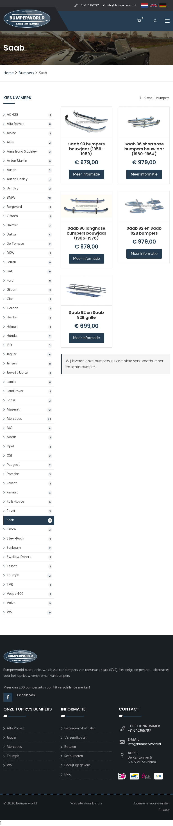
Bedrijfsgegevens (77, 765)
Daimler (29, 225)
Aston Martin (29, 161)
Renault (29, 492)
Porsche (29, 474)
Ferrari (29, 262)
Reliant (29, 483)
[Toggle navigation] (167, 21)
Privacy (164, 810)
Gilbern (29, 290)
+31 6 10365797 (86, 5)
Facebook (26, 695)
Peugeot (29, 465)
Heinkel (29, 317)
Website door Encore (86, 803)
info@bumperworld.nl (119, 5)
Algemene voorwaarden (151, 803)
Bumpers (26, 73)
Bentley (29, 188)
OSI (29, 455)
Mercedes (29, 419)
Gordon (29, 308)
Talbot (29, 566)
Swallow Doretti (29, 557)
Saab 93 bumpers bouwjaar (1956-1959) (86, 149)
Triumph (29, 575)
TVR (29, 584)
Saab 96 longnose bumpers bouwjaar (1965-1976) (86, 233)
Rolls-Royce (29, 502)
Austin (29, 170)
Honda (29, 336)
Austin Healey (29, 179)
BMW (29, 197)
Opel (29, 446)
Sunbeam (29, 548)
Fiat (29, 271)
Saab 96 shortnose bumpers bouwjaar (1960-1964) (144, 149)
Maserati (29, 409)
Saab (29, 520)
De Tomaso (29, 244)
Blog (67, 774)
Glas (29, 299)
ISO (29, 345)
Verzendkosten (75, 737)
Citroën (29, 216)
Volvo (29, 603)
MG (29, 428)
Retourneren (73, 756)
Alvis (29, 142)
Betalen (70, 747)
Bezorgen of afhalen (80, 728)
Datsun (29, 234)
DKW (29, 253)
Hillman (29, 326)
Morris (29, 437)
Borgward (29, 207)
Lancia (29, 382)
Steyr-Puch (29, 538)
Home (8, 73)
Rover (29, 511)
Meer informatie (86, 174)
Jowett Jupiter (29, 373)
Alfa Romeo (29, 124)
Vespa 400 (29, 594)
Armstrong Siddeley (29, 151)
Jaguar (29, 354)
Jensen (29, 363)
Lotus (29, 400)
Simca (29, 529)
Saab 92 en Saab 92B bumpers (144, 230)
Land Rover (29, 391)
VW (29, 612)
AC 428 (29, 115)
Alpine (29, 133)
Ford (29, 280)
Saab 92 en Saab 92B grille (86, 315)
